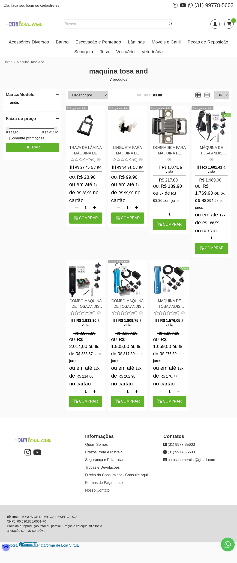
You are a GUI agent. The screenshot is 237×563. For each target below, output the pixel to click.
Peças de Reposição (208, 42)
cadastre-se (50, 5)
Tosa (104, 51)
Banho (62, 42)
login (30, 5)
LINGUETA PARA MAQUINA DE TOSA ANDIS (127, 151)
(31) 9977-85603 (179, 444)
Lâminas (136, 42)
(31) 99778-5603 (211, 5)
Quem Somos (96, 444)
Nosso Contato (97, 490)
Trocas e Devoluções (102, 467)
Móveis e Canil (166, 42)
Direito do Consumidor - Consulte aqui (116, 475)
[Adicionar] (94, 208)
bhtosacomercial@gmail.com (189, 460)
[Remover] (77, 208)
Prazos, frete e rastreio (104, 452)
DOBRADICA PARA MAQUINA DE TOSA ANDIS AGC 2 (169, 151)
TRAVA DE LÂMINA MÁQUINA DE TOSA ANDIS (85, 151)
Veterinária (152, 51)
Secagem (83, 51)
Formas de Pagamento (104, 483)
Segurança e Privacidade (105, 460)
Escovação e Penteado (98, 42)
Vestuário (125, 51)
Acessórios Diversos (29, 42)
